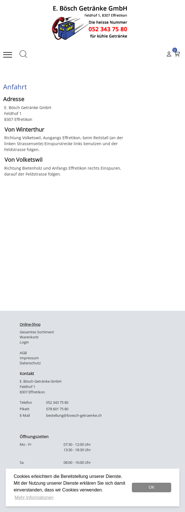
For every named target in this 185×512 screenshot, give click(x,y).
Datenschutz (30, 363)
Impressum (29, 358)
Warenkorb (29, 337)
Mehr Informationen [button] (34, 497)
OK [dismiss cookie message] (151, 487)
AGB (23, 353)
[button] (20, 55)
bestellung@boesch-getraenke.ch (74, 415)
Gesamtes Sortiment (37, 332)
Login (24, 342)
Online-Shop (30, 324)
